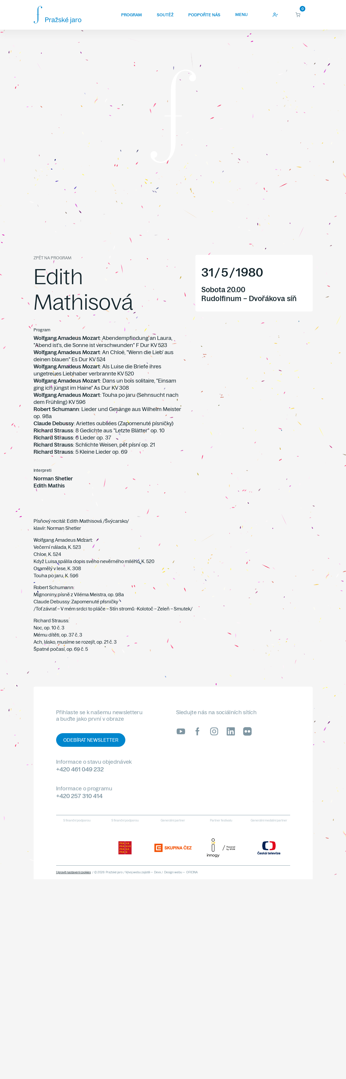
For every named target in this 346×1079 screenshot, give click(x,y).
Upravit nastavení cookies (73, 872)
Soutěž (165, 14)
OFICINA (192, 872)
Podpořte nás (204, 14)
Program (131, 14)
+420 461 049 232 (80, 769)
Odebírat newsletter (90, 740)
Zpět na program (52, 257)
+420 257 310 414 (79, 796)
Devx (157, 872)
